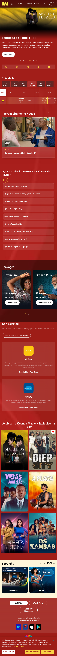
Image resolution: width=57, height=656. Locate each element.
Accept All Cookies (32, 651)
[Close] (53, 640)
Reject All (47, 651)
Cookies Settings (8, 651)
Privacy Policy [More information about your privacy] (19, 646)
